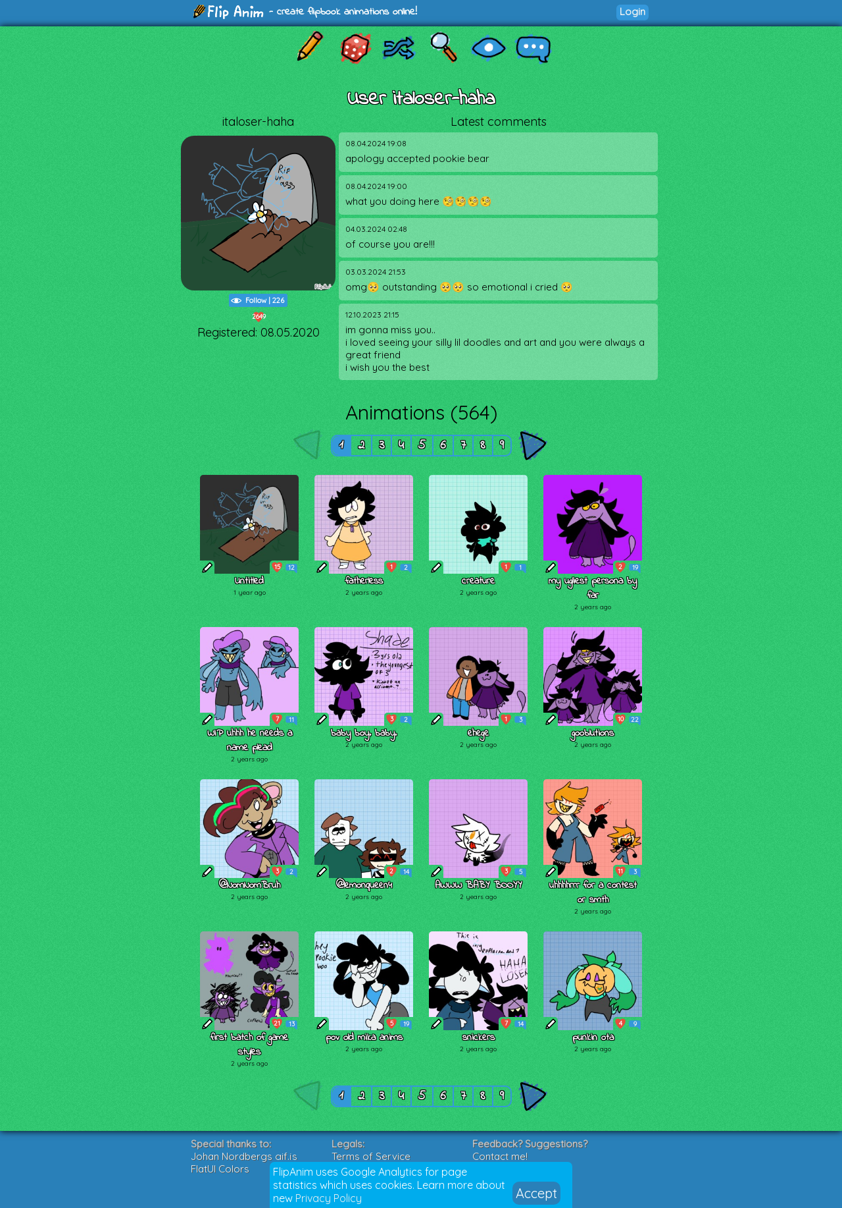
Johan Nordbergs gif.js (244, 1156)
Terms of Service (371, 1156)
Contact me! (500, 1156)
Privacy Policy (328, 1198)
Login (632, 11)
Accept (536, 1193)
